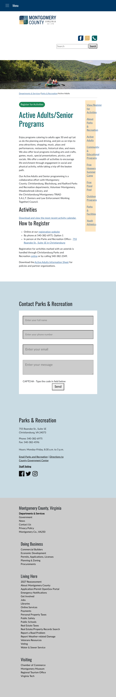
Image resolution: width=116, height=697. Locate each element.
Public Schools (28, 622)
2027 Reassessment (31, 582)
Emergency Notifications (34, 593)
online (34, 256)
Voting (24, 644)
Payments (26, 611)
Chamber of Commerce (33, 665)
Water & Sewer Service (33, 647)
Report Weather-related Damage (38, 636)
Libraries (25, 604)
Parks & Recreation (49, 94)
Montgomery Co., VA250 (32, 532)
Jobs (23, 600)
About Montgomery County (35, 585)
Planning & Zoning (30, 560)
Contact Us (25, 524)
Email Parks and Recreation (33, 457)
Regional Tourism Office (33, 672)
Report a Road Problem (33, 633)
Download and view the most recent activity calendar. (47, 218)
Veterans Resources (31, 640)
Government (25, 517)
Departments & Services (29, 94)
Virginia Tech (27, 676)
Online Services (29, 607)
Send (58, 386)
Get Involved (27, 596)
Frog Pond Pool (89, 186)
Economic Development (33, 553)
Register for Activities (32, 104)
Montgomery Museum (32, 669)
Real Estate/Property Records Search (40, 629)
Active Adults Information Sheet (52, 262)
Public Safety (28, 618)
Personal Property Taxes (33, 614)
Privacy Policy (26, 528)
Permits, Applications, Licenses (37, 557)
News (22, 521)
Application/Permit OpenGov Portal (40, 589)
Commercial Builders (32, 549)
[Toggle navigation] (7, 5)
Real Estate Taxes (30, 625)
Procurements (28, 564)
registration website (49, 232)
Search (93, 46)
